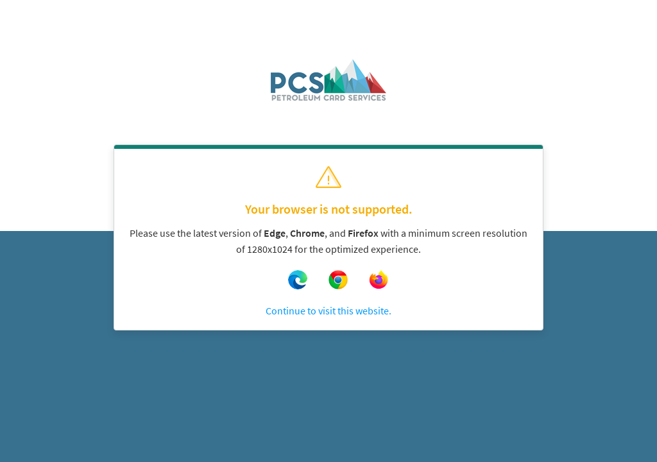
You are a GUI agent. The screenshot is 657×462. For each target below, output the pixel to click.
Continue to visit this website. (328, 310)
